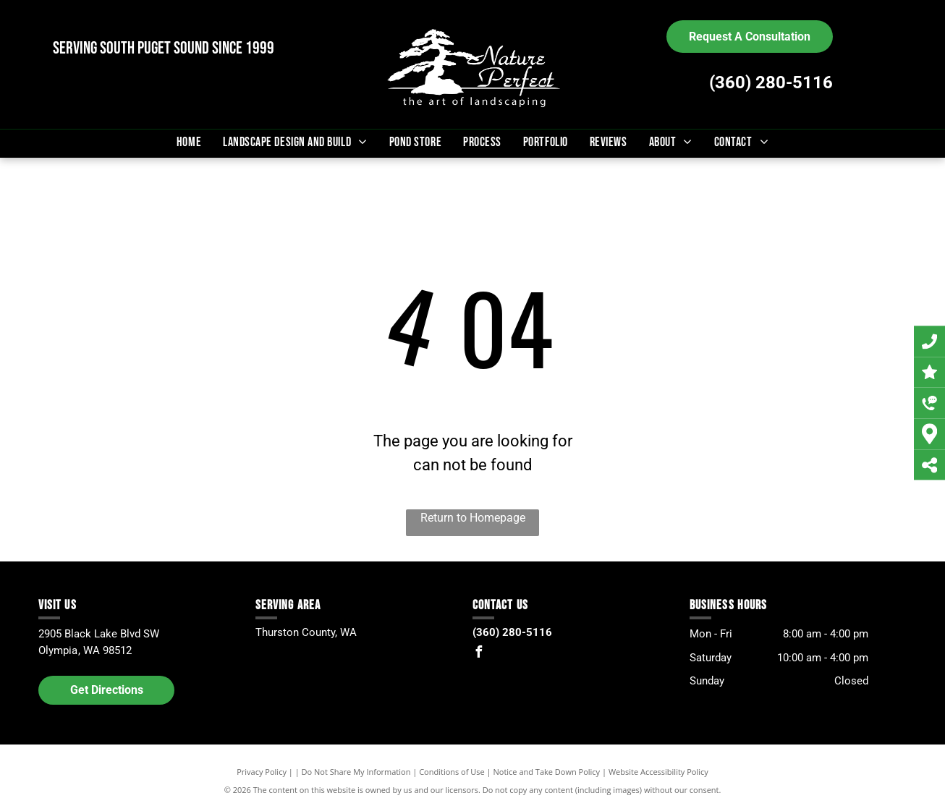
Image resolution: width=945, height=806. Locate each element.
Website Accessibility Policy (658, 771)
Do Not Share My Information (356, 771)
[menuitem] (189, 142)
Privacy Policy (262, 771)
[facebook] (478, 653)
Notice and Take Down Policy (547, 771)
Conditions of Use (452, 771)
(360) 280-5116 (771, 82)
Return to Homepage (472, 518)
